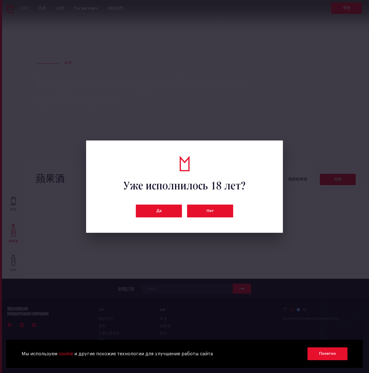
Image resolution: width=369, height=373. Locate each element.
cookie (66, 353)
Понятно (327, 354)
